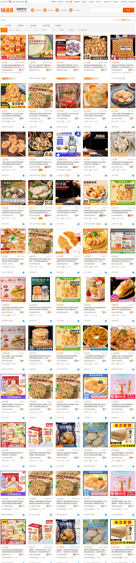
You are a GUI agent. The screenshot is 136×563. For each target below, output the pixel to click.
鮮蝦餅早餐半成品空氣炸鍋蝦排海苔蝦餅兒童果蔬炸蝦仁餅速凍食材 (40, 308)
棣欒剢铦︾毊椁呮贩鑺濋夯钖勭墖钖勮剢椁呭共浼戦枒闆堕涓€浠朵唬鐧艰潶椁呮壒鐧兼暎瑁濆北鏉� (40, 502)
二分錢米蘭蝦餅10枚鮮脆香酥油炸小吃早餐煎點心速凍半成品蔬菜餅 (95, 357)
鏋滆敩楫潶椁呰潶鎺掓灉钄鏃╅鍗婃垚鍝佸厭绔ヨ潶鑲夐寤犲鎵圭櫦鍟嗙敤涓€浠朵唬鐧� (95, 502)
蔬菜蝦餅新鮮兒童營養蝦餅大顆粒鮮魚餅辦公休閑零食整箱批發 (40, 454)
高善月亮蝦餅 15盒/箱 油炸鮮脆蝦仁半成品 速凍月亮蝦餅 (12, 357)
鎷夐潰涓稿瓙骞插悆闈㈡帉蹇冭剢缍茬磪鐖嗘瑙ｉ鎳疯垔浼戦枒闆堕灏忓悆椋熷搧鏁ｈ (122, 66)
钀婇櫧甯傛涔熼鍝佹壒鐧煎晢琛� (35, 70)
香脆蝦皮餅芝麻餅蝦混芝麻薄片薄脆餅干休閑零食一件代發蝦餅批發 (40, 115)
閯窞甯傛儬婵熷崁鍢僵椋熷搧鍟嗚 (90, 506)
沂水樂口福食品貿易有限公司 (35, 118)
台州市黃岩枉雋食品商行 (8, 457)
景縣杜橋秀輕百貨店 (90, 312)
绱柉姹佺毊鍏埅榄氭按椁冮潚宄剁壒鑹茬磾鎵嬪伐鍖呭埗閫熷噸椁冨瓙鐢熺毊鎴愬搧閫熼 (67, 66)
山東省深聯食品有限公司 (118, 215)
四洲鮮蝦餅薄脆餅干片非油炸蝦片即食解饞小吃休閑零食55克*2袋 (13, 405)
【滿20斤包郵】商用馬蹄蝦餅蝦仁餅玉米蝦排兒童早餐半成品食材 (122, 115)
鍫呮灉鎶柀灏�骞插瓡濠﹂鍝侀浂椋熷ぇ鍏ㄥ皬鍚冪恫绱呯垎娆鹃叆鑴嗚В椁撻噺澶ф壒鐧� (95, 66)
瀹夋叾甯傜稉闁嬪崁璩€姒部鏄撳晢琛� (35, 554)
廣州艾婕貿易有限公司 (35, 409)
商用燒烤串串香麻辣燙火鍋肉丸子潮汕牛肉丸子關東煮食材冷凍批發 (40, 163)
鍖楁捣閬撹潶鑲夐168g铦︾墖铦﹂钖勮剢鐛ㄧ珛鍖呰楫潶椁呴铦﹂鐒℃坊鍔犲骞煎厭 (122, 502)
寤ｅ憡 (23, 67)
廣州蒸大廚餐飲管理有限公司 (118, 361)
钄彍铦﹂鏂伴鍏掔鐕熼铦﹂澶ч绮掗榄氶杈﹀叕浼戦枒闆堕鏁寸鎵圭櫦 (40, 551)
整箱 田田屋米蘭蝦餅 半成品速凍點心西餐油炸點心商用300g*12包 (123, 454)
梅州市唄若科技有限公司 (35, 264)
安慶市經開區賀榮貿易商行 (35, 457)
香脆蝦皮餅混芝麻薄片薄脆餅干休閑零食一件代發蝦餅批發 (67, 405)
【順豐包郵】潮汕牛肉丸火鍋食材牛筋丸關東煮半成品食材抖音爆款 (13, 211)
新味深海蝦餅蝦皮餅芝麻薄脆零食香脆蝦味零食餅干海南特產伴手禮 (67, 260)
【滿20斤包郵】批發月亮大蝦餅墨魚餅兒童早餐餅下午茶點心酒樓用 (95, 115)
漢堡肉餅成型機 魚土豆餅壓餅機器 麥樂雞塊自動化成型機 (68, 163)
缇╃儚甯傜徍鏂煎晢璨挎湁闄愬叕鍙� (8, 506)
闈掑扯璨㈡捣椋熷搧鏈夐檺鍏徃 (63, 70)
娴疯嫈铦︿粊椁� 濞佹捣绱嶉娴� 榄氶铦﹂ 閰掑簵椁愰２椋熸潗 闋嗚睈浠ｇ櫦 (68, 551)
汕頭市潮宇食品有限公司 (90, 118)
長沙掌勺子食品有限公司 (8, 264)
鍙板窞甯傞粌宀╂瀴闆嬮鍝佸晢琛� (8, 554)
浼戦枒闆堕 (115, 73)
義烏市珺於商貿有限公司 (8, 409)
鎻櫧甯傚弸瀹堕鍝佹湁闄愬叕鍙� (118, 70)
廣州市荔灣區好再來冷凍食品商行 (8, 312)
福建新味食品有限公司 (63, 264)
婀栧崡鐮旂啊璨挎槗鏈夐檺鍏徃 (8, 70)
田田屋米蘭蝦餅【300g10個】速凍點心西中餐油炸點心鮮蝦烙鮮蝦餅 (13, 115)
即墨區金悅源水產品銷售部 (63, 457)
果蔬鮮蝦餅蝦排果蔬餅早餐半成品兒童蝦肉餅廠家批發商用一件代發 (40, 357)
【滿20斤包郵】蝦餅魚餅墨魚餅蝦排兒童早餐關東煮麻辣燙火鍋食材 (13, 163)
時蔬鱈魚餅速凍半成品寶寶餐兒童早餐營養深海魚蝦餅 (95, 308)
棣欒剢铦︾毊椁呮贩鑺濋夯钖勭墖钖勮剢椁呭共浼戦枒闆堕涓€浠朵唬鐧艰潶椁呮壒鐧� (67, 502)
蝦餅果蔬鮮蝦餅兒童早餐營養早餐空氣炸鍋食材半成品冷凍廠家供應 (67, 308)
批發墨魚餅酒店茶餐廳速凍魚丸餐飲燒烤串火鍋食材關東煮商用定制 (40, 211)
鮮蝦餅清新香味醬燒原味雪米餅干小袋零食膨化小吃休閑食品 (13, 454)
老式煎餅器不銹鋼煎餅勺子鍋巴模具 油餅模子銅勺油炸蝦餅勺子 (95, 163)
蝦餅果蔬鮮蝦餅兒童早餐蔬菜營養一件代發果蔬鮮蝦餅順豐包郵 (122, 211)
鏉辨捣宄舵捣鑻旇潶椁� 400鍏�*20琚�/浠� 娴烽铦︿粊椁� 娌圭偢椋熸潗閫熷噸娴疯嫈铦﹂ (95, 551)
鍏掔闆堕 (19, 73)
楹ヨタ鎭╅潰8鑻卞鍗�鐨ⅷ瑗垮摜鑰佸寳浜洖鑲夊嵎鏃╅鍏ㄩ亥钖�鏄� (40, 66)
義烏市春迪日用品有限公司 (63, 215)
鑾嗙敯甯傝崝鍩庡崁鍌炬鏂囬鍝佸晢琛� (118, 506)
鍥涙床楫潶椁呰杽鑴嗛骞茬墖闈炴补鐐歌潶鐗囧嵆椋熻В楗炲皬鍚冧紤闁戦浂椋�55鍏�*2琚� (13, 502)
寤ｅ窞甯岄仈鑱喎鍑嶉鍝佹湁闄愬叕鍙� (90, 554)
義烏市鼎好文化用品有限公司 (118, 167)
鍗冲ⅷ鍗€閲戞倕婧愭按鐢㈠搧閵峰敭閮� (63, 554)
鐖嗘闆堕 (129, 73)
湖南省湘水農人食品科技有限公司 (90, 361)
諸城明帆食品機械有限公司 (63, 167)
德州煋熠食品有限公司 (63, 312)
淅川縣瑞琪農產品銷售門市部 (35, 361)
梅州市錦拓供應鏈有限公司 (118, 312)
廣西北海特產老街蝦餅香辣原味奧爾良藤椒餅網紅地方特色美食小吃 (122, 260)
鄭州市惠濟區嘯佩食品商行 (90, 409)
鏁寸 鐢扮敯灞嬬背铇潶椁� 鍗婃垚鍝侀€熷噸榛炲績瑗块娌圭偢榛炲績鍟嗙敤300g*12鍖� (123, 551)
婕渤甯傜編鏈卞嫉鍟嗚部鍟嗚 (63, 506)
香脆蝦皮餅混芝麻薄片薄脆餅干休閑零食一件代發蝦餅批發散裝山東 (40, 260)
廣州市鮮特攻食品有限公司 (8, 118)
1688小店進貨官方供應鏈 (63, 361)
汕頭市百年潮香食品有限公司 (35, 167)
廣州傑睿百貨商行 (34, 312)
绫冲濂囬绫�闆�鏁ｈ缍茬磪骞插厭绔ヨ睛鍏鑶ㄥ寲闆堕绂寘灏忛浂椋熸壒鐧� (13, 66)
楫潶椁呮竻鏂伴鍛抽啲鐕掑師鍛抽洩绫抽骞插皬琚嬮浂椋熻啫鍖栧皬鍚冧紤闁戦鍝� (13, 551)
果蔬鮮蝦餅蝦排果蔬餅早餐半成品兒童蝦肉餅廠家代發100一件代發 (95, 260)
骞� (22, 70)
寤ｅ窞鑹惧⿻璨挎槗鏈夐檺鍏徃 (35, 506)
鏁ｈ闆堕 (5, 73)
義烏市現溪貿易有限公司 (118, 264)
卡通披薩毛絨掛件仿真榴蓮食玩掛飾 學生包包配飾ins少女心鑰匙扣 (122, 163)
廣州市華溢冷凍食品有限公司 (8, 361)
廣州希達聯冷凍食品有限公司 (63, 118)
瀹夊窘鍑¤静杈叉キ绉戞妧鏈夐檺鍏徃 (90, 70)
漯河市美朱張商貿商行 (63, 409)
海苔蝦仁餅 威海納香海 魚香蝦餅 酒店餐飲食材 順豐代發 (67, 454)
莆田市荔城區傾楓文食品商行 (118, 409)
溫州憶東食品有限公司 (90, 215)
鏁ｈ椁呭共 (12, 73)
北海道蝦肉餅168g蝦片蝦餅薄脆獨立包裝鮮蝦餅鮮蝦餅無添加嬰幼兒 (122, 405)
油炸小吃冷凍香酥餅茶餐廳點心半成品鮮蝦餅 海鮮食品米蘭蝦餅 (13, 260)
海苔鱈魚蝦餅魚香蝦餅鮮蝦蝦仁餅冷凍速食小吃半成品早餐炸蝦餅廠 (122, 308)
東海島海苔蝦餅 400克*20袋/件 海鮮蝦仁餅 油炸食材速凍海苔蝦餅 (95, 454)
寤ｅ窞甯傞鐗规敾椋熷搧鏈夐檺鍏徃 (118, 554)
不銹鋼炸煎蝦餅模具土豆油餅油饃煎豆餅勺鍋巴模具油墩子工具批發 (67, 211)
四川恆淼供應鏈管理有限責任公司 (90, 264)
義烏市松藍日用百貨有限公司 (90, 167)
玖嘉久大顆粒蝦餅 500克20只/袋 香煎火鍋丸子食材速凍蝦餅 (68, 115)
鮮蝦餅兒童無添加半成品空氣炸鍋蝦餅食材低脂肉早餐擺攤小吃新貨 (95, 211)
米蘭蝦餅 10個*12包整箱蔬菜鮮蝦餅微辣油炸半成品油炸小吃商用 (122, 357)
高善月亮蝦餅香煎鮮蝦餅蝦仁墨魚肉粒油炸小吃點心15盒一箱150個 (13, 308)
